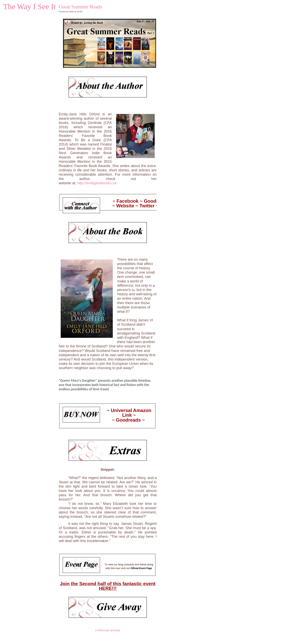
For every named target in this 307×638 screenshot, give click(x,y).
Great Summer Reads (80, 7)
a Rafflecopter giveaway (107, 630)
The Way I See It (29, 6)
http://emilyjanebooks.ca (96, 183)
